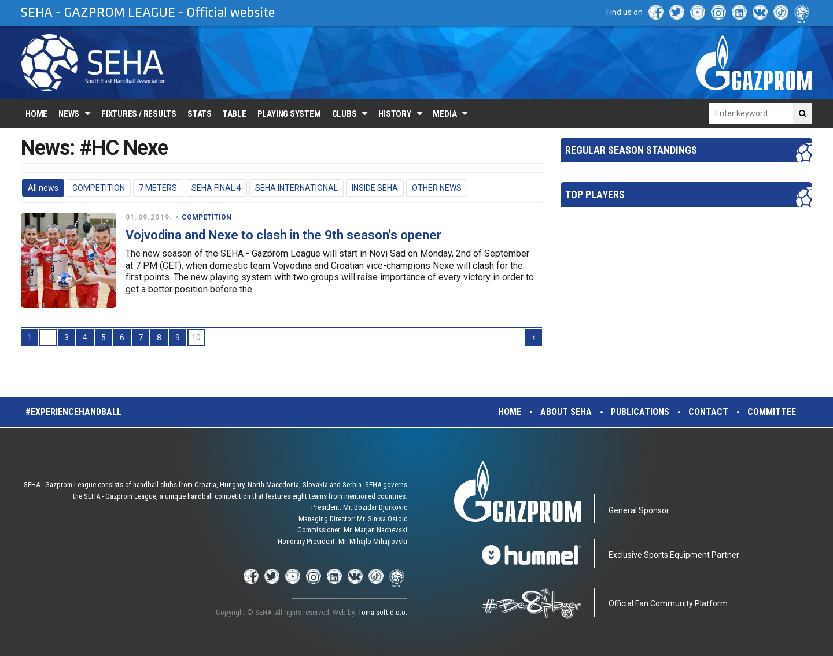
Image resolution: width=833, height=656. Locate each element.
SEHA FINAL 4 (216, 187)
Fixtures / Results (138, 114)
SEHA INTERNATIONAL (296, 187)
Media (444, 114)
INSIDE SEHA (375, 187)
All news (43, 187)
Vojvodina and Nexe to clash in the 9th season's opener (283, 235)
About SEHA (566, 411)
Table (234, 114)
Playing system (289, 114)
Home (36, 114)
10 (196, 337)
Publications (640, 411)
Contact (708, 411)
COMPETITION (98, 187)
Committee (771, 411)
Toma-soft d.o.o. (382, 612)
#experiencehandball (73, 411)
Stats (199, 114)
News (68, 114)
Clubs (344, 114)
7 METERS (158, 187)
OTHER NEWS (437, 187)
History (394, 114)
